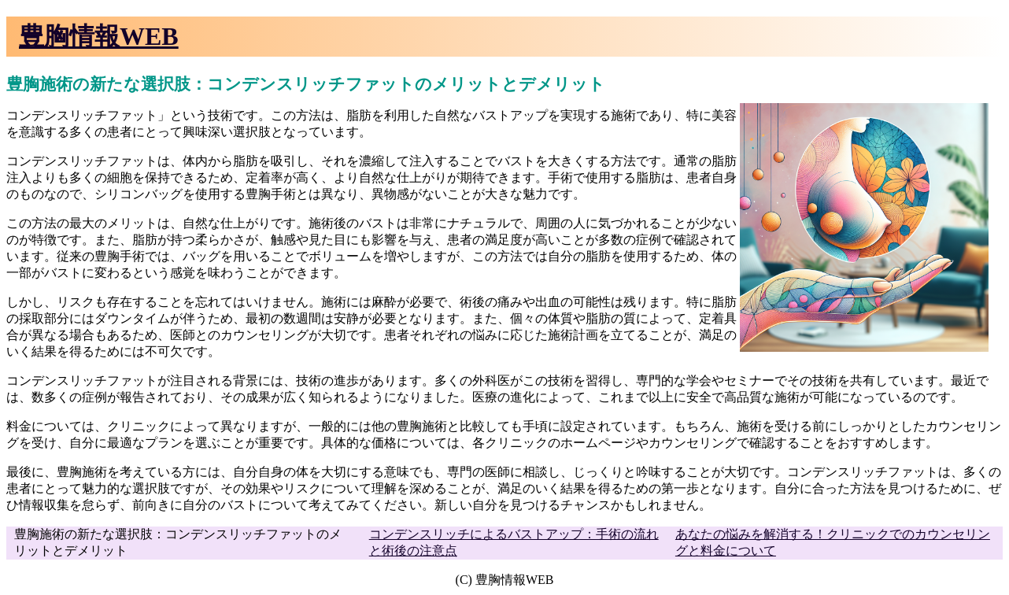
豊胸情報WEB (99, 36)
